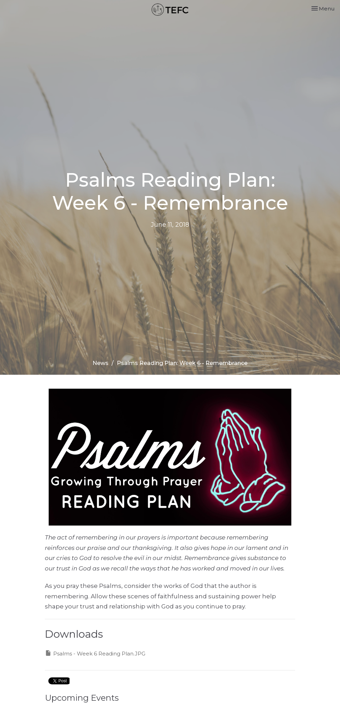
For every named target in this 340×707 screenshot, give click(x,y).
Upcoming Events (82, 698)
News (100, 363)
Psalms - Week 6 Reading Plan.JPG (95, 653)
